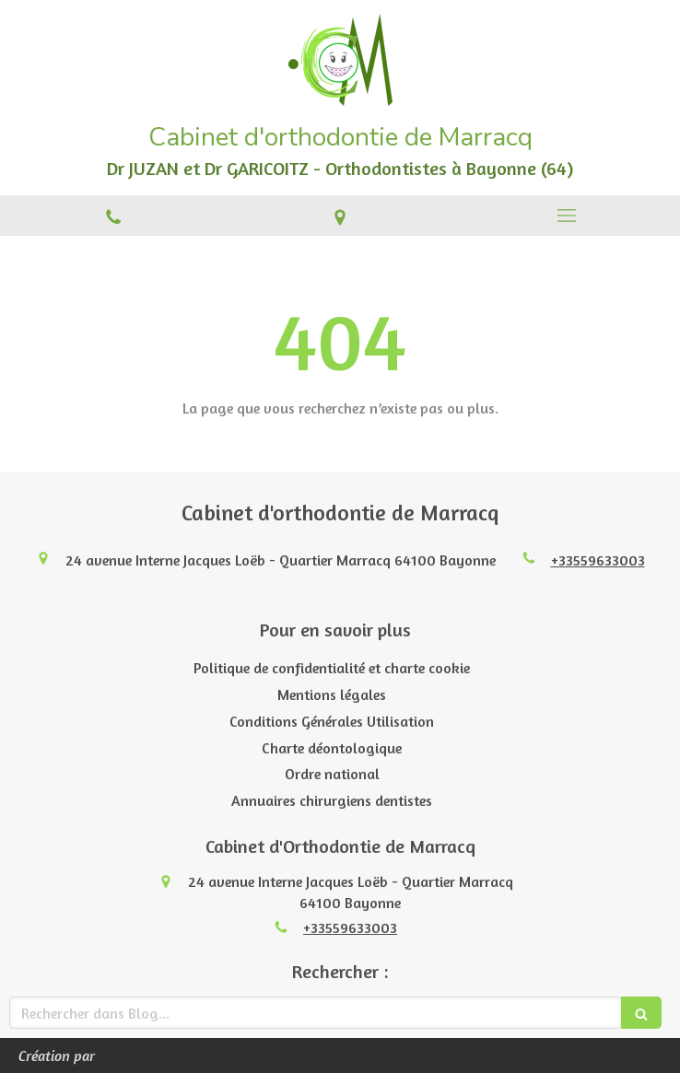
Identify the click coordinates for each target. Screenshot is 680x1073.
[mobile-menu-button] (566, 215)
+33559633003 (598, 560)
